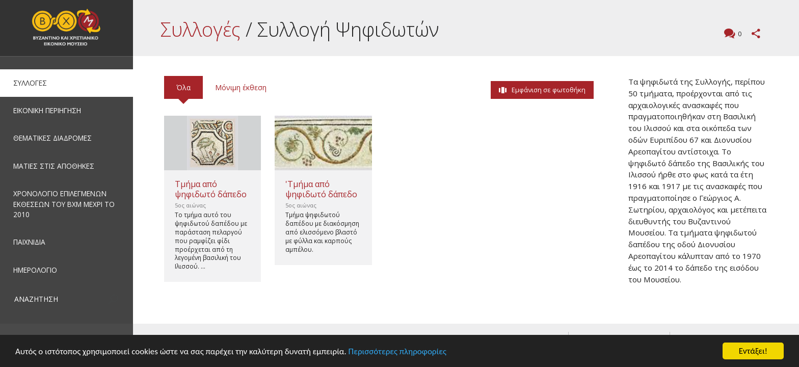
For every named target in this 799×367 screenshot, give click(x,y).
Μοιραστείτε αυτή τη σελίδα (756, 33)
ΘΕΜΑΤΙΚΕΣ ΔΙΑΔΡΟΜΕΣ (52, 138)
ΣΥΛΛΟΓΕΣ (30, 83)
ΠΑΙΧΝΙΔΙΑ (29, 242)
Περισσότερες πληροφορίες (397, 351)
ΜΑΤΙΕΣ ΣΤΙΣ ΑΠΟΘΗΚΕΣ (53, 166)
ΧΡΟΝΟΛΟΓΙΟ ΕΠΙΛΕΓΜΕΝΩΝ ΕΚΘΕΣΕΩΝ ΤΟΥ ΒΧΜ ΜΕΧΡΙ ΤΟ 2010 (64, 204)
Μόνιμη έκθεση (241, 87)
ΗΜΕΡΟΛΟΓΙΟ (35, 270)
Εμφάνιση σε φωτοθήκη (548, 89)
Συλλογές (201, 29)
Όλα (183, 87)
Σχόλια (738, 34)
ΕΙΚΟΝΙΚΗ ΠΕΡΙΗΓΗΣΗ (47, 110)
